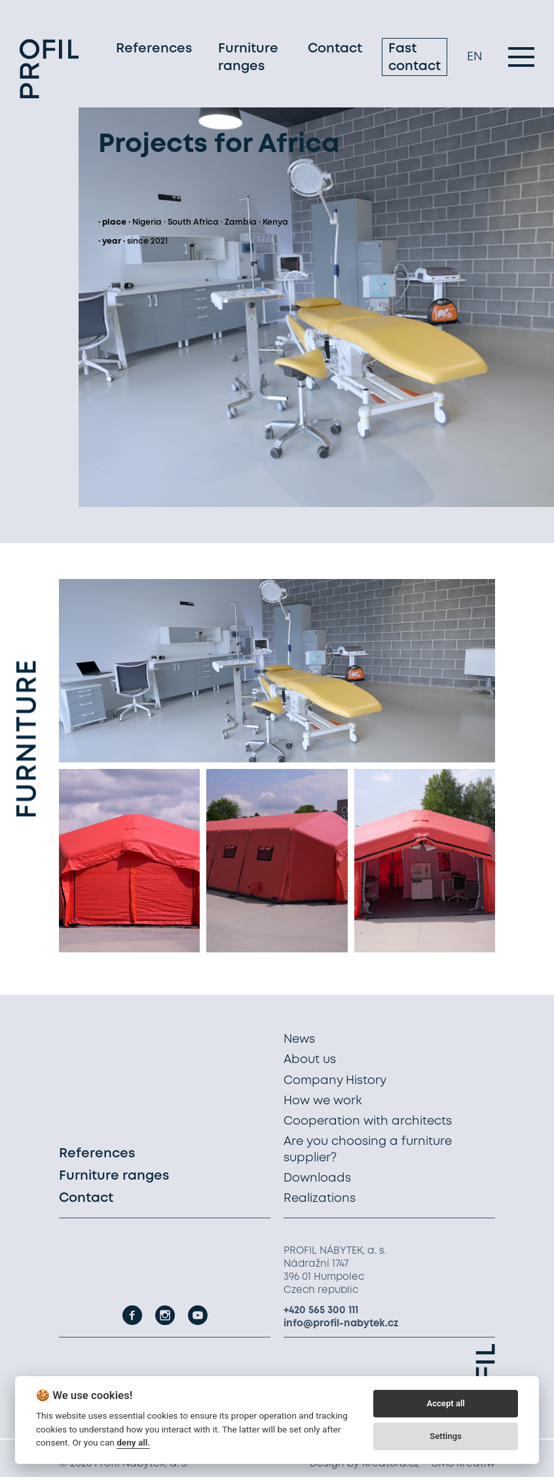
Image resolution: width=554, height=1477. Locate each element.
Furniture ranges (248, 58)
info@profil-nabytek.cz (341, 1323)
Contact (335, 49)
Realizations (320, 1198)
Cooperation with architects (368, 1121)
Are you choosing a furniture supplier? (368, 1149)
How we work (323, 1101)
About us (310, 1060)
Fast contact (414, 58)
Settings (446, 1436)
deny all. (133, 1442)
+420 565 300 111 (321, 1310)
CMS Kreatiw (463, 1463)
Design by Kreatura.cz (364, 1463)
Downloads (317, 1178)
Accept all (445, 1403)
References (154, 49)
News (299, 1039)
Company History (335, 1080)
